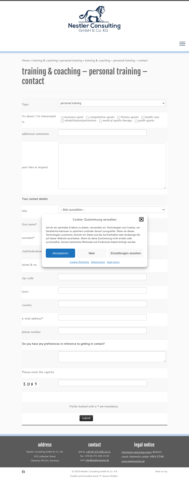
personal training (71, 60)
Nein (92, 256)
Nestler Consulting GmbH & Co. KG (99, 471)
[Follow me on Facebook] (25, 472)
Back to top (161, 471)
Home (26, 60)
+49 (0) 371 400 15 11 (98, 451)
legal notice (113, 265)
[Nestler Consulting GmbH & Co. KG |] (94, 19)
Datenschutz (98, 265)
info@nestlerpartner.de (97, 460)
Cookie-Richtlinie (79, 265)
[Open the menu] (182, 44)
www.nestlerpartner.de (133, 461)
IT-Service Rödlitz (108, 476)
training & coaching (45, 60)
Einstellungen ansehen (126, 256)
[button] (141, 223)
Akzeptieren (60, 256)
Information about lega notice (137, 452)
